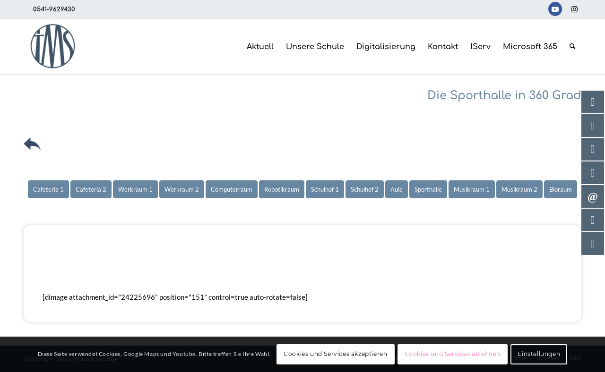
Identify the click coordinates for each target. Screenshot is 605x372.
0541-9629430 (54, 9)
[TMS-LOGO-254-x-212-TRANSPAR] (53, 46)
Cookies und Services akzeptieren (335, 353)
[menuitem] (260, 46)
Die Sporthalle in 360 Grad (504, 95)
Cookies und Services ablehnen (453, 353)
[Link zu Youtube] (555, 9)
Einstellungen (539, 353)
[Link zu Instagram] (574, 9)
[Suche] (572, 46)
